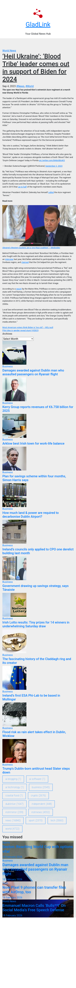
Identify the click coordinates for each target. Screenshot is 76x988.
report (19, 289)
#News (20, 86)
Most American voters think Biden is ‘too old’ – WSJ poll (27, 327)
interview (9, 259)
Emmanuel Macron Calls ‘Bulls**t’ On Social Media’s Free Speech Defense (34, 907)
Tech (5, 883)
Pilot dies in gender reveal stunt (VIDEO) (20, 330)
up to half (22, 187)
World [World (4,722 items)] (12, 829)
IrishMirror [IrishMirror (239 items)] (14, 812)
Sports (6, 842)
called (51, 192)
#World (29, 86)
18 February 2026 (12, 856)
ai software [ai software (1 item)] (37, 779)
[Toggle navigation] (40, 43)
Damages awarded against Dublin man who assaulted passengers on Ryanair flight (33, 372)
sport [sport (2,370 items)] (36, 820)
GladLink (38, 24)
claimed (25, 262)
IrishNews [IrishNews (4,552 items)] (40, 812)
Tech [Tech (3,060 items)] (57, 820)
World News (9, 50)
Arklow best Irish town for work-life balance (33, 443)
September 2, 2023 (53, 166)
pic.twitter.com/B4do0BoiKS (52, 160)
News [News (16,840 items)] (13, 820)
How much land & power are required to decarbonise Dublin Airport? (30, 514)
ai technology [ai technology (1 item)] (14, 787)
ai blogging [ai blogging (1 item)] (13, 779)
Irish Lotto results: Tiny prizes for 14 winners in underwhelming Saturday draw (35, 624)
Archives (7, 333)
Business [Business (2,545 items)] (41, 787)
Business (7, 366)
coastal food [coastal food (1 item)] (14, 795)
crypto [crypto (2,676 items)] (38, 795)
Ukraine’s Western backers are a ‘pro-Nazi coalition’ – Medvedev (31, 247)
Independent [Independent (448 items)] (42, 804)
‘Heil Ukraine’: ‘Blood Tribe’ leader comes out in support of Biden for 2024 (35, 68)
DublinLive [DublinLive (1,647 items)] (14, 804)
